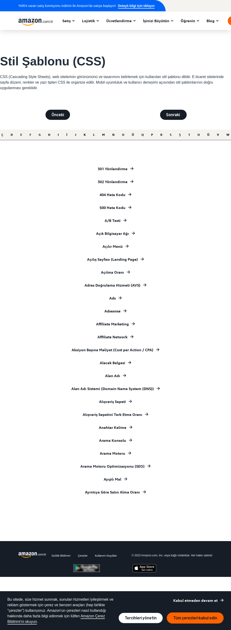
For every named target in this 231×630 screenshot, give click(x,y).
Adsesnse (112, 311)
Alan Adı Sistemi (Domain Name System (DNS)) (112, 388)
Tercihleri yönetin (141, 618)
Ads (112, 298)
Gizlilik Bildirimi (61, 555)
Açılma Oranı (112, 272)
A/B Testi (113, 220)
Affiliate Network (112, 337)
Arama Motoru (112, 453)
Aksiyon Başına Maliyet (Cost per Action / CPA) (112, 350)
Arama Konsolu (112, 440)
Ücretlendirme (119, 20)
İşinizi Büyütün (156, 20)
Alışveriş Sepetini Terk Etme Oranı (112, 414)
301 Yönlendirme (113, 169)
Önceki (58, 114)
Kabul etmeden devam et (195, 600)
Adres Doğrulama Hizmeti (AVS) (112, 285)
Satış (66, 20)
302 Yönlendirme (113, 181)
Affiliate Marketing (112, 324)
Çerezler (83, 555)
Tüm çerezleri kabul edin (195, 618)
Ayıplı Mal (112, 479)
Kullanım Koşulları (106, 555)
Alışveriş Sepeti (112, 401)
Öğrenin (188, 20)
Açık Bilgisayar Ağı (112, 233)
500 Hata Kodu (112, 207)
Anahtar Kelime (112, 427)
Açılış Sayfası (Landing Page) (112, 259)
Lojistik (88, 20)
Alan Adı (112, 375)
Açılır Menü (113, 246)
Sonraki (173, 114)
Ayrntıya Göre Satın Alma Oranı (112, 492)
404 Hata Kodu (112, 194)
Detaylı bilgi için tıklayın (136, 6)
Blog (211, 20)
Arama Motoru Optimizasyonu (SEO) (112, 466)
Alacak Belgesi (112, 362)
